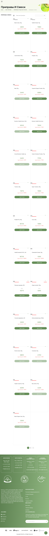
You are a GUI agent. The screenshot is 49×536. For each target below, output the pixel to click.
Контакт (27, 498)
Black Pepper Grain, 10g (19, 416)
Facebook (3, 516)
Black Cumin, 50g (18, 22)
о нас (26, 496)
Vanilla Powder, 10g (36, 22)
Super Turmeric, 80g (36, 186)
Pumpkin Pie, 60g (18, 219)
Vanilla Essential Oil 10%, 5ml (20, 252)
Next (33, 447)
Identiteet (27, 509)
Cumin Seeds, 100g (18, 55)
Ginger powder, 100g (36, 285)
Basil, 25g (16, 88)
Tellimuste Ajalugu (29, 507)
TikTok (3, 521)
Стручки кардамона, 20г (19, 318)
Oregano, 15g (34, 55)
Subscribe (46, 521)
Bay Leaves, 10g (35, 383)
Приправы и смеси (6, 14)
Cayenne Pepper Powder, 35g (38, 88)
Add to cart (21, 33)
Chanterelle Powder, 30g (37, 252)
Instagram (3, 518)
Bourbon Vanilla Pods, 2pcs (37, 121)
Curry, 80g (34, 219)
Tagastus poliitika (29, 500)
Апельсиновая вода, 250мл (38, 318)
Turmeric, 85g (17, 186)
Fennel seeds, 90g (18, 350)
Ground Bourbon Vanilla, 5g (20, 154)
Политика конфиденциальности (32, 492)
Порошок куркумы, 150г (19, 285)
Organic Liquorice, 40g (19, 383)
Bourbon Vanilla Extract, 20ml (20, 121)
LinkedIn (3, 514)
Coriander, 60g (35, 350)
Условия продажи (29, 494)
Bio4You (23, 534)
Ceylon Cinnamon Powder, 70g (38, 154)
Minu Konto (27, 505)
